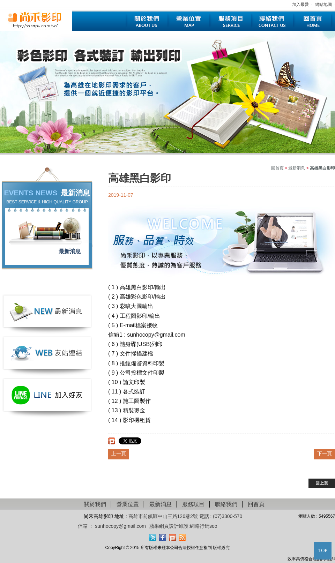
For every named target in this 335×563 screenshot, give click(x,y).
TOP (322, 550)
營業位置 (188, 21)
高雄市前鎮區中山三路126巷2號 (163, 516)
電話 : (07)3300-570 (221, 516)
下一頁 (324, 453)
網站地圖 (323, 4)
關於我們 (147, 21)
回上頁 (321, 483)
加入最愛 (300, 4)
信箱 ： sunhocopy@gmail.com (112, 526)
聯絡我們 (272, 21)
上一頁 (118, 453)
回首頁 (314, 21)
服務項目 (230, 21)
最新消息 (70, 251)
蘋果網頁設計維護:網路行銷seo (183, 526)
